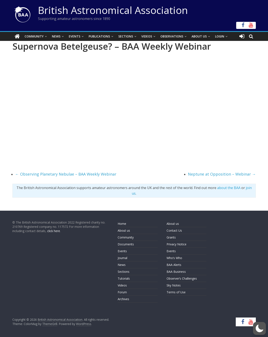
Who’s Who (174, 258)
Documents (126, 244)
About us (124, 230)
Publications (99, 36)
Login (219, 36)
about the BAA (228, 187)
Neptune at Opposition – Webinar (222, 174)
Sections (125, 36)
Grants (171, 237)
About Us (199, 36)
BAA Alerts (174, 265)
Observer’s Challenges (182, 278)
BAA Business (176, 272)
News (56, 36)
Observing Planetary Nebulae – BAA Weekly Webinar (65, 174)
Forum (122, 292)
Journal (122, 258)
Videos (146, 36)
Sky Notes (174, 285)
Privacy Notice (176, 244)
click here (53, 231)
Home (122, 224)
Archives (123, 299)
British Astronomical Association (113, 10)
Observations (171, 36)
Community (34, 36)
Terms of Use (176, 292)
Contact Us (174, 230)
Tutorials (124, 278)
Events (74, 36)
